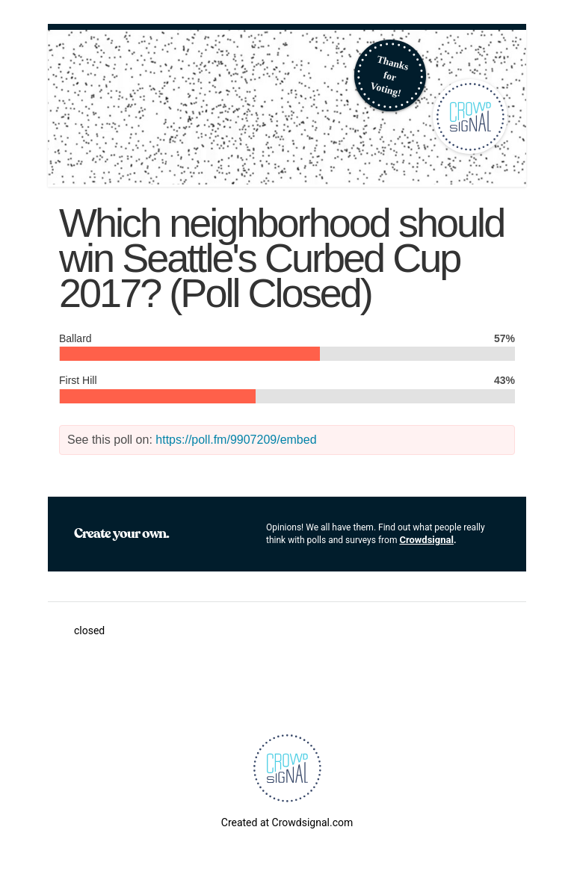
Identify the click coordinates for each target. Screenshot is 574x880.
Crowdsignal (426, 539)
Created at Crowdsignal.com (287, 822)
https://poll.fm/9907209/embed (235, 439)
